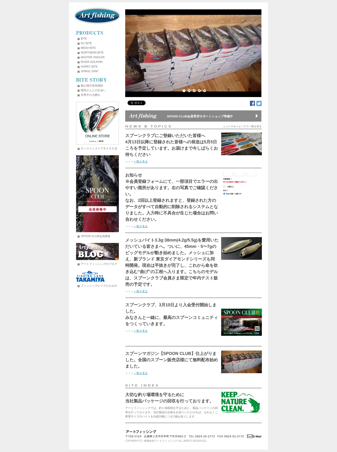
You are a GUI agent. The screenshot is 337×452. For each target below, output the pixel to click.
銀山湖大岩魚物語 (92, 85)
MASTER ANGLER (93, 57)
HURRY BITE (89, 66)
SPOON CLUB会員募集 (95, 236)
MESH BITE (88, 48)
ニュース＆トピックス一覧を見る (242, 126)
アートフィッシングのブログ (99, 264)
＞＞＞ (136, 161)
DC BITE (86, 43)
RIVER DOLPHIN (92, 62)
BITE (84, 38)
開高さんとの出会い (93, 90)
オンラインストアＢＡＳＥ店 (99, 148)
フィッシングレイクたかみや (99, 285)
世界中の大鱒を (90, 95)
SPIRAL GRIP (89, 71)
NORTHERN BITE (92, 52)
